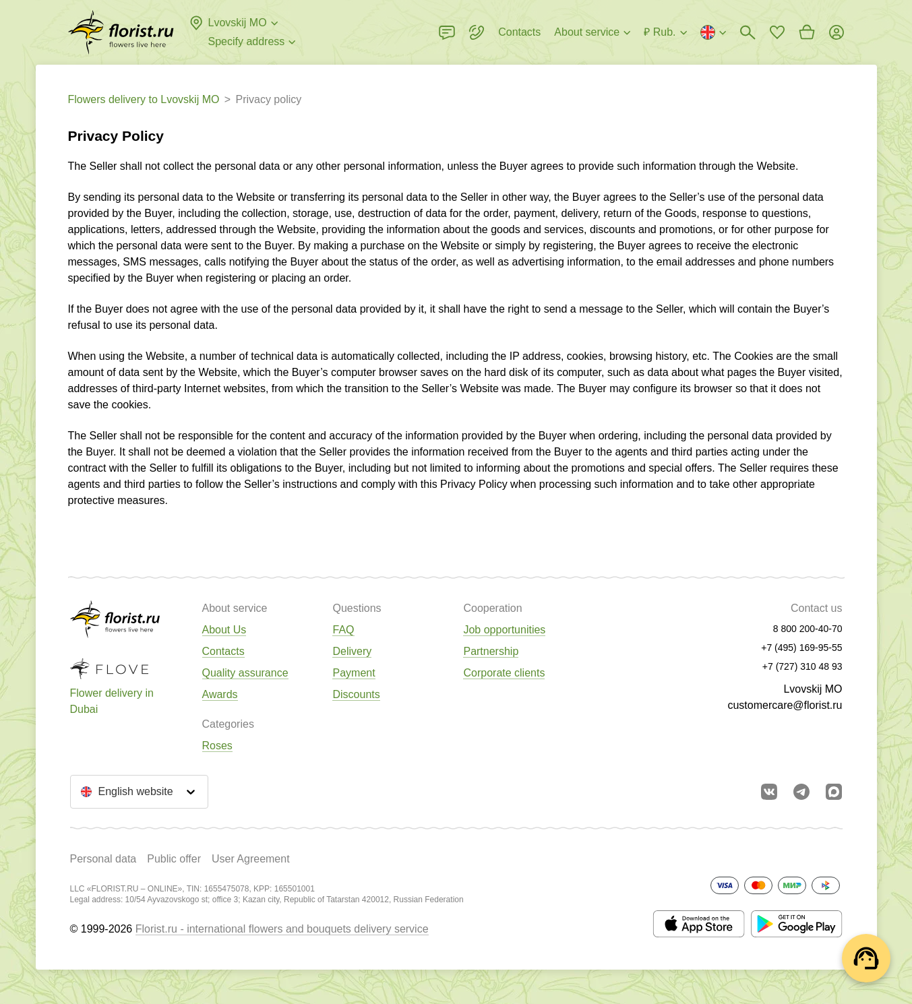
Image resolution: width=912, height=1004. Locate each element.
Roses (217, 745)
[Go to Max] (833, 791)
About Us (224, 629)
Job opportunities (504, 629)
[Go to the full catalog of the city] (121, 32)
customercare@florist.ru (784, 705)
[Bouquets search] (747, 32)
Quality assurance (245, 673)
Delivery (351, 651)
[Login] (836, 32)
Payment (353, 673)
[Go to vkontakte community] (769, 791)
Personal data (103, 859)
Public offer (174, 859)
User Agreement (251, 859)
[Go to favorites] (777, 32)
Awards (220, 694)
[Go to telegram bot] (801, 791)
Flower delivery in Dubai (112, 701)
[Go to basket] (806, 32)
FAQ (343, 629)
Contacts (223, 651)
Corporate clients (504, 673)
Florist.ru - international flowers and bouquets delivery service (282, 929)
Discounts (355, 694)
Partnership (490, 651)
